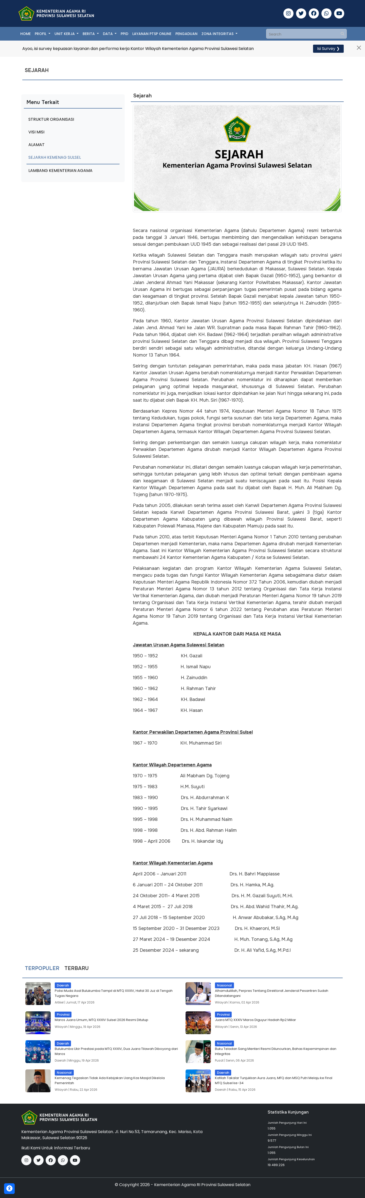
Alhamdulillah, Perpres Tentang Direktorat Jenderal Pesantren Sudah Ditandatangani (271, 993)
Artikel (59, 1002)
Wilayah (221, 1002)
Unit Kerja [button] (65, 33)
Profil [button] (41, 33)
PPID (124, 33)
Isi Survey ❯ (328, 48)
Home (25, 33)
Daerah (60, 1060)
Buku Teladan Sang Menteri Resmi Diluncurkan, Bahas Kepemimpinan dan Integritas (275, 1051)
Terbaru (76, 968)
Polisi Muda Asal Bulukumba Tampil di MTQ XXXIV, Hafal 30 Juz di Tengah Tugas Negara (114, 993)
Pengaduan (186, 33)
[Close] (359, 48)
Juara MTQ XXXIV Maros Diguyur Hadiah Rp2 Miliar (255, 1019)
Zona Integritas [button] (218, 33)
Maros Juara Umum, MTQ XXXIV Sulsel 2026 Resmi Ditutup (101, 1019)
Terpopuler (42, 968)
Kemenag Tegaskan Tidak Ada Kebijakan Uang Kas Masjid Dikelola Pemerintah (110, 1080)
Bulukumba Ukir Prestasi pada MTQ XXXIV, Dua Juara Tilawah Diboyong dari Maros (116, 1051)
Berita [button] (89, 33)
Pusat (219, 1060)
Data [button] (108, 33)
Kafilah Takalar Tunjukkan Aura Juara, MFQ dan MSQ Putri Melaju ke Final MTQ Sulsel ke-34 (273, 1080)
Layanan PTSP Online (151, 33)
